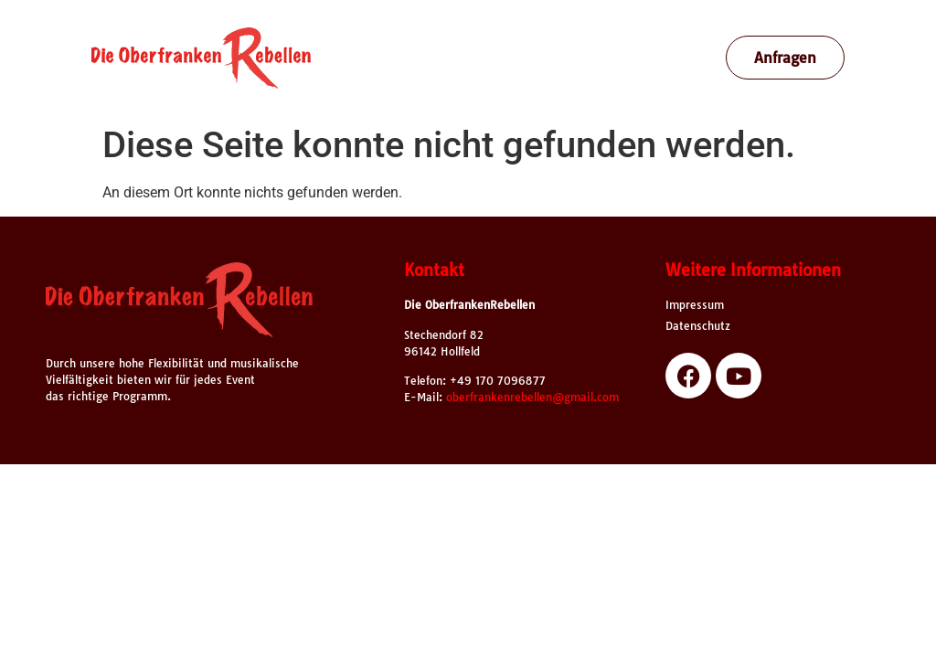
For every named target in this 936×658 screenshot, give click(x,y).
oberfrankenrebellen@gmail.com (532, 397)
